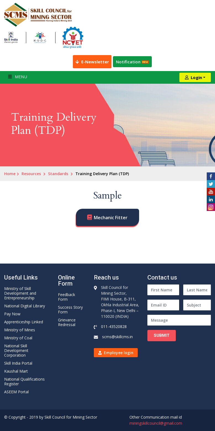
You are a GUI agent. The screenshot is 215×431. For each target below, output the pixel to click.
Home (9, 173)
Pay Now (12, 313)
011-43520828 (114, 326)
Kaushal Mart (16, 371)
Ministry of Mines (19, 329)
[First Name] (163, 289)
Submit (161, 335)
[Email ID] (163, 305)
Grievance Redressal (67, 322)
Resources (31, 173)
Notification (132, 61)
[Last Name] (197, 289)
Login (193, 77)
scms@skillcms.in (117, 336)
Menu (17, 76)
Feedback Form (66, 297)
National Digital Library (24, 305)
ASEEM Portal (16, 391)
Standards (58, 173)
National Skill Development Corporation (16, 350)
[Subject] (197, 305)
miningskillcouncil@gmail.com (155, 423)
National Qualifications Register (24, 381)
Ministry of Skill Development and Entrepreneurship (20, 293)
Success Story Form (70, 310)
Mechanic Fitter (111, 218)
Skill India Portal (18, 363)
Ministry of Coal (18, 337)
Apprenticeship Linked (23, 321)
